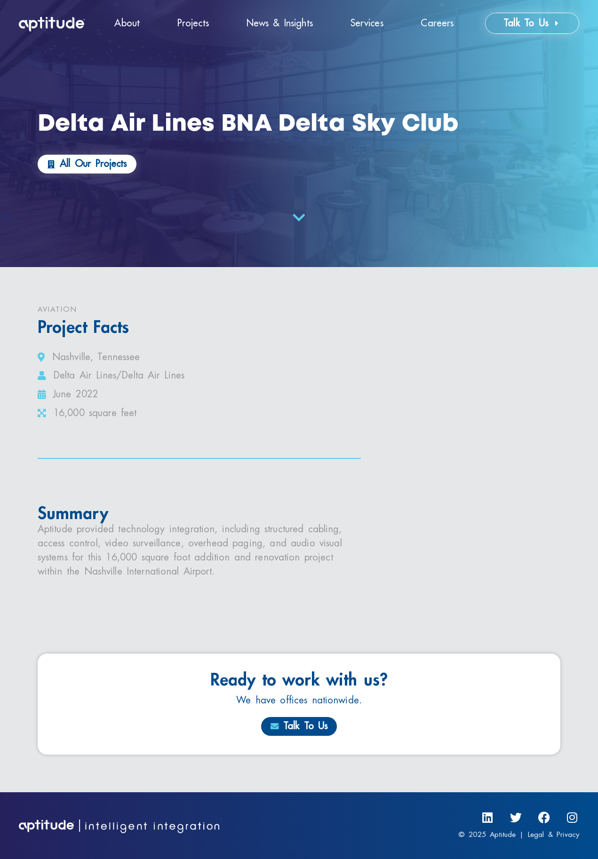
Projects (193, 23)
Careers (437, 23)
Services (367, 23)
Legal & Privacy (553, 834)
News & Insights (280, 23)
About (127, 23)
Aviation (57, 309)
